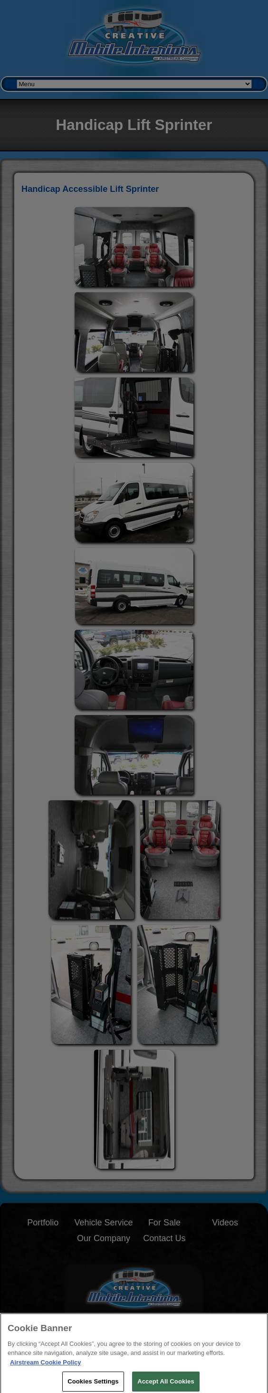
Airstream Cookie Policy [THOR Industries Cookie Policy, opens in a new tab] (45, 1365)
